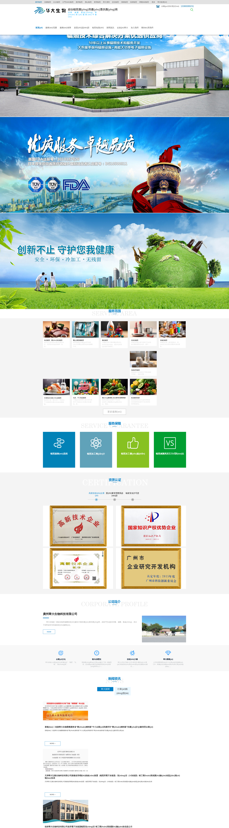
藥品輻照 (46, 780)
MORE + (52, 683)
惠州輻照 (79, 2)
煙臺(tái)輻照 (144, 2)
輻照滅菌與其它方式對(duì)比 (69, 787)
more (49, 566)
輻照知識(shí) (98, 28)
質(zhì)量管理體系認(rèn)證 (86, 778)
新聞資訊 (110, 28)
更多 (153, 2)
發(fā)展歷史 (137, 780)
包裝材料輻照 (48, 789)
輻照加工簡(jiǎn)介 (68, 777)
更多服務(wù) (114, 411)
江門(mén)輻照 (67, 2)
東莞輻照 (97, 2)
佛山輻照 (88, 2)
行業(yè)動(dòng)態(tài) (123, 777)
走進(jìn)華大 (122, 28)
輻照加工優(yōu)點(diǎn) (68, 781)
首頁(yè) (39, 28)
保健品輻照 (47, 786)
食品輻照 (100, 777)
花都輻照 (47, 2)
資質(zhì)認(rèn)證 (81, 28)
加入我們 (134, 28)
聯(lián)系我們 (147, 28)
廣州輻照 (38, 2)
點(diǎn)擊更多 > (48, 791)
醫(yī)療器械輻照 (49, 777)
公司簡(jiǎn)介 (137, 774)
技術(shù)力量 (137, 783)
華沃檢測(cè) (162, 2)
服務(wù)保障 (65, 28)
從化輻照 (115, 2)
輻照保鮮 (100, 780)
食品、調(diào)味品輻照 (52, 774)
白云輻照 (56, 2)
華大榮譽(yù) (137, 786)
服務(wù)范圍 (51, 28)
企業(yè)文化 (137, 777)
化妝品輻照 (47, 783)
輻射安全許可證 (84, 783)
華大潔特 (106, 2)
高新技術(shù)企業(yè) (87, 774)
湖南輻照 (124, 2)
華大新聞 (117, 774)
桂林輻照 (133, 2)
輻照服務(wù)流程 (67, 774)
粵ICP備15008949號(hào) (63, 819)
